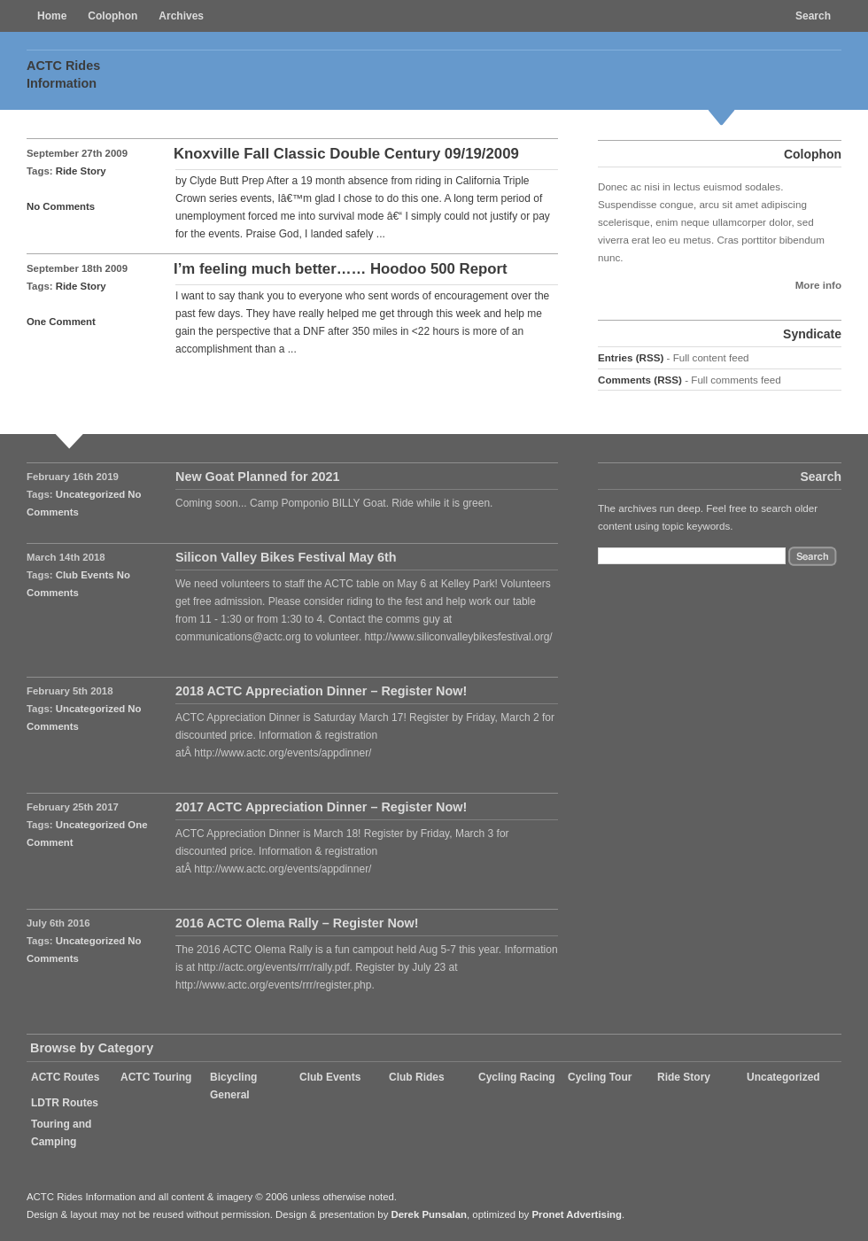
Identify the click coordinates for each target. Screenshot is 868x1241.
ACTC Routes (65, 1077)
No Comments (61, 206)
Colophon (112, 16)
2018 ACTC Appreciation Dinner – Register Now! (321, 691)
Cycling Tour (600, 1077)
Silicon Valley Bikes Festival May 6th (286, 557)
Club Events (85, 575)
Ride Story (81, 171)
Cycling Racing (516, 1077)
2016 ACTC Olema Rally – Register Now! (297, 923)
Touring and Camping (61, 1133)
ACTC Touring (155, 1077)
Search (813, 16)
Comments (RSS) (640, 379)
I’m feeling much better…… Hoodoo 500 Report (341, 268)
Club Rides (417, 1077)
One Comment (61, 321)
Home (51, 16)
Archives (181, 16)
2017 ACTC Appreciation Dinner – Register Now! (321, 807)
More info (818, 285)
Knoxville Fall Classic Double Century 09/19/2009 (346, 153)
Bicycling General (233, 1086)
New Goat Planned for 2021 (257, 476)
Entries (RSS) (630, 357)
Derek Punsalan (429, 1214)
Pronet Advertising (576, 1214)
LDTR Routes (64, 1103)
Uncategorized (90, 494)
